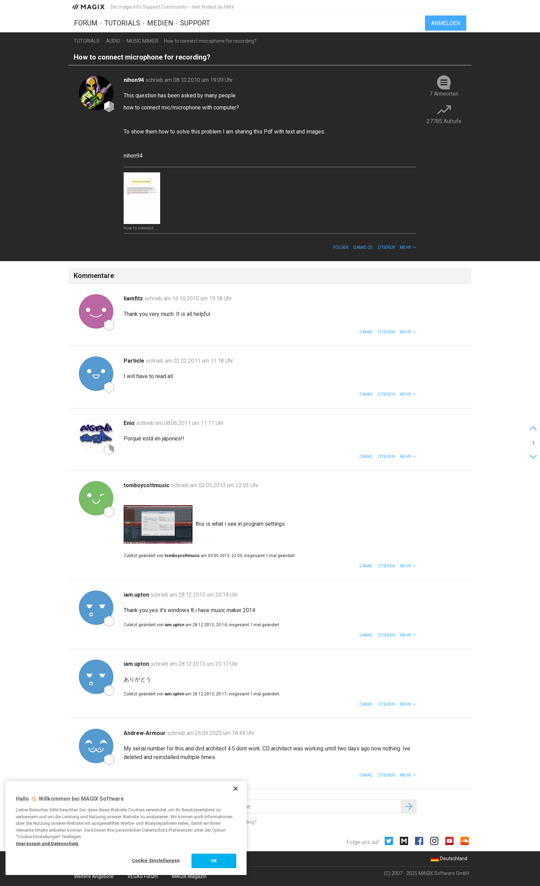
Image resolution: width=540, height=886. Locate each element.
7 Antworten (443, 93)
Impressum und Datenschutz (47, 843)
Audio (113, 41)
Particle (135, 360)
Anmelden (445, 23)
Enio (130, 423)
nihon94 (134, 80)
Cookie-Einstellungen (156, 860)
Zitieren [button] (386, 247)
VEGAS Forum (142, 876)
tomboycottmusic (147, 485)
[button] (408, 247)
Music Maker (142, 41)
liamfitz (134, 298)
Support (195, 23)
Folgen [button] (341, 247)
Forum (85, 23)
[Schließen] (235, 788)
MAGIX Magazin (189, 876)
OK (214, 860)
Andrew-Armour (145, 733)
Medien (160, 23)
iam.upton (137, 594)
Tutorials (122, 23)
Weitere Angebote (94, 876)
